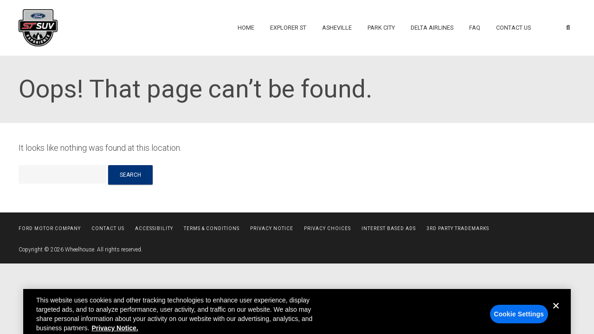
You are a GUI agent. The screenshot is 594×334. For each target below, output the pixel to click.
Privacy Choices (327, 228)
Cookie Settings (519, 318)
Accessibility (154, 228)
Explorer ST (288, 27)
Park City (381, 27)
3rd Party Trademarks (457, 228)
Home (246, 27)
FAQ (474, 27)
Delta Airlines (432, 27)
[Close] (556, 317)
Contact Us (513, 27)
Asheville (337, 27)
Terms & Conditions (211, 228)
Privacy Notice (271, 228)
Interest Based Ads (389, 228)
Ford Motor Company (50, 228)
